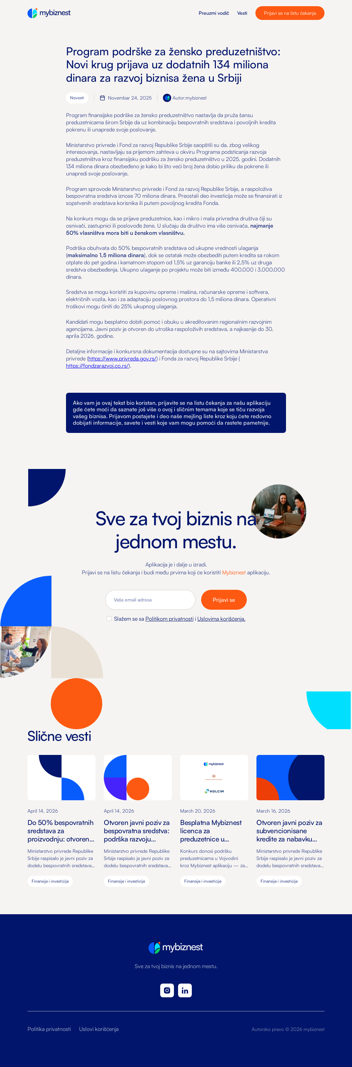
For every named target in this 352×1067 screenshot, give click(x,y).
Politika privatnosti (49, 1028)
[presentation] (176, 641)
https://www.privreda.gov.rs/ (122, 358)
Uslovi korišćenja (99, 1028)
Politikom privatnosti (169, 618)
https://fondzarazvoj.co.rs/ (97, 365)
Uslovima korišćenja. (221, 618)
